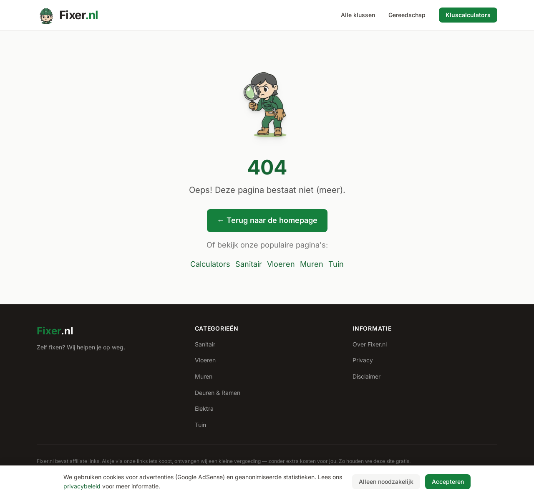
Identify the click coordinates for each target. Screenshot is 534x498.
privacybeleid (82, 486)
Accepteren (448, 481)
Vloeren (281, 264)
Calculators (210, 264)
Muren (311, 264)
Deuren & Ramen (217, 392)
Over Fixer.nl (370, 344)
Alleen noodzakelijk (386, 481)
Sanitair (248, 264)
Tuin (336, 264)
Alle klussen (358, 14)
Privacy (363, 360)
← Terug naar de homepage (267, 220)
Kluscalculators (468, 14)
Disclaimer (366, 376)
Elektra (204, 408)
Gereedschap (407, 14)
